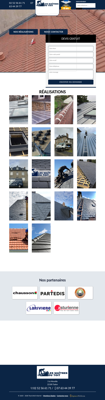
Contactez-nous (62, 396)
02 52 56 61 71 (17, 3)
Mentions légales (49, 396)
